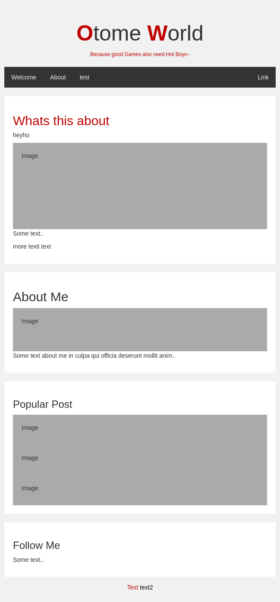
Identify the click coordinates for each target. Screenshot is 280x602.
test (85, 77)
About (58, 77)
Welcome (23, 77)
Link (263, 77)
